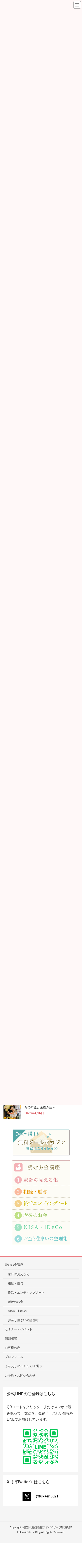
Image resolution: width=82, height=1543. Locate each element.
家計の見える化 (18, 1274)
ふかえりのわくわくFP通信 (23, 1366)
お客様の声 (12, 1347)
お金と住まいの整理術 (23, 1320)
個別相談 (11, 1338)
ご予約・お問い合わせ (20, 1375)
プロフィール (14, 1357)
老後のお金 (15, 1301)
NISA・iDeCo (17, 1311)
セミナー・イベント (18, 1329)
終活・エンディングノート (26, 1292)
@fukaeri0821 (40, 1496)
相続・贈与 (15, 1283)
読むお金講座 (14, 1264)
